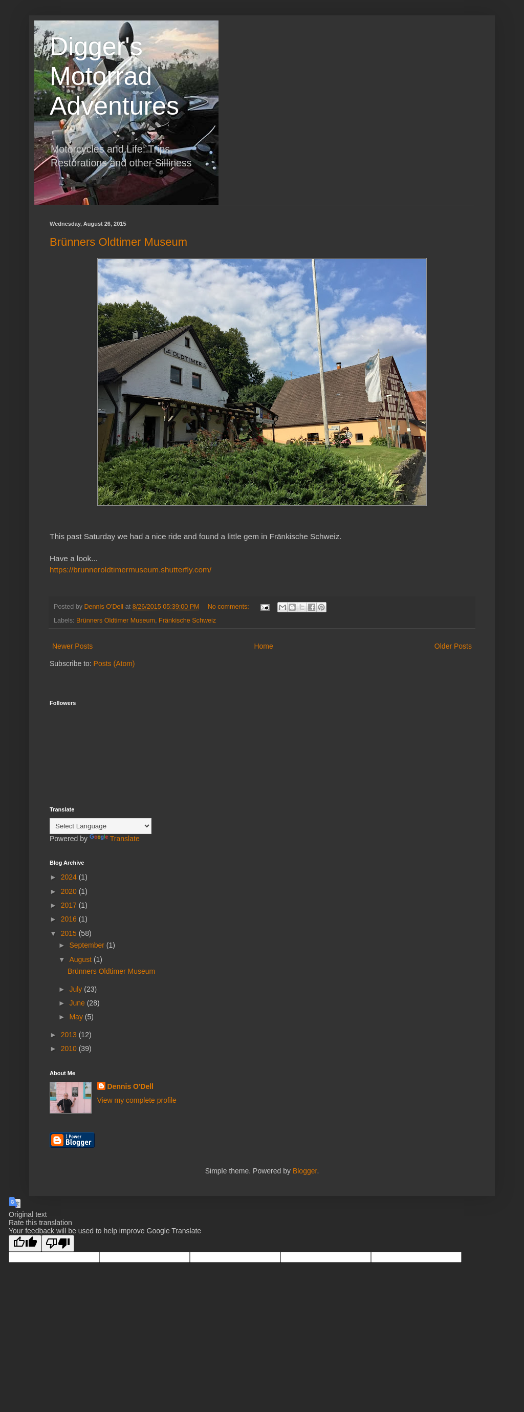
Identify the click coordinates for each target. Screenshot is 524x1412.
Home (263, 646)
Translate (115, 839)
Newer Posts (72, 646)
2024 (70, 877)
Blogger (305, 1171)
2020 (70, 891)
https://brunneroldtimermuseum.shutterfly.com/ (130, 569)
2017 (70, 905)
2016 (70, 919)
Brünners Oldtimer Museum (118, 242)
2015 (70, 933)
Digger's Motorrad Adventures (114, 76)
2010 (70, 1048)
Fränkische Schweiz (187, 620)
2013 (70, 1035)
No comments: (229, 606)
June (77, 1003)
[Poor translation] (57, 1243)
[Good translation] (25, 1243)
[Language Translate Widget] (100, 826)
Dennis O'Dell (130, 1086)
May (76, 1017)
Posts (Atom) (114, 663)
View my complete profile (137, 1100)
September (87, 945)
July (76, 989)
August (81, 959)
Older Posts (453, 646)
